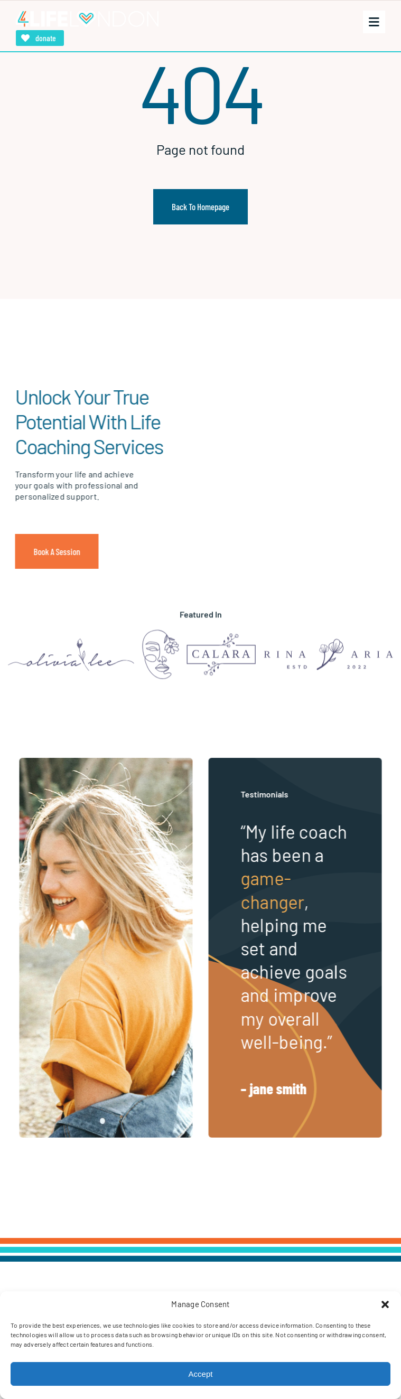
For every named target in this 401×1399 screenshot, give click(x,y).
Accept (201, 1373)
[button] (385, 1304)
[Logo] (71, 646)
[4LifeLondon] (87, 15)
